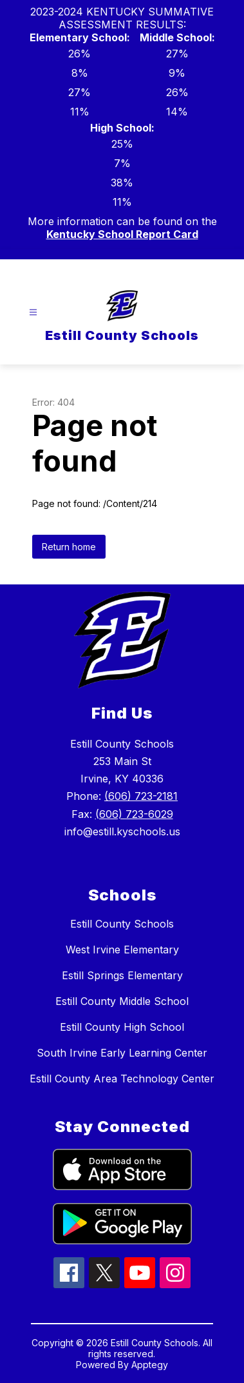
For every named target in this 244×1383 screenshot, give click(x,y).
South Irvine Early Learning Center (122, 1052)
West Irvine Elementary (122, 949)
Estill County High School (122, 1026)
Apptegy (149, 1364)
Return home (69, 546)
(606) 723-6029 (134, 814)
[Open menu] (33, 312)
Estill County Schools (122, 923)
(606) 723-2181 (141, 796)
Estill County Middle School (122, 1001)
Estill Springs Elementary (122, 975)
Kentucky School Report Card (122, 234)
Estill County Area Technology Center (122, 1078)
